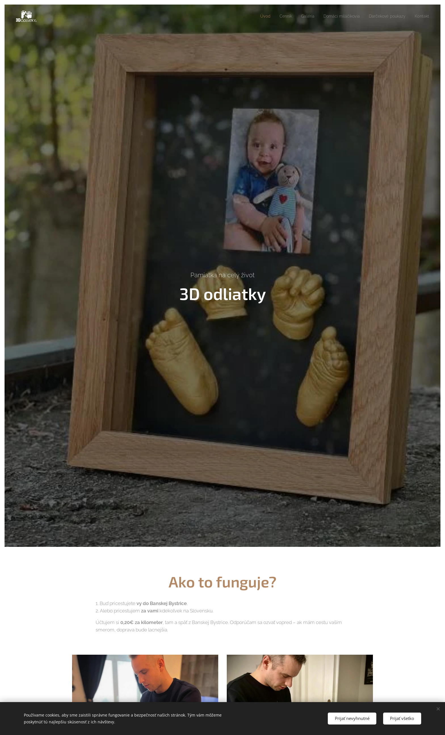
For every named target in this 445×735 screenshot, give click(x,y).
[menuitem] (254, 16)
